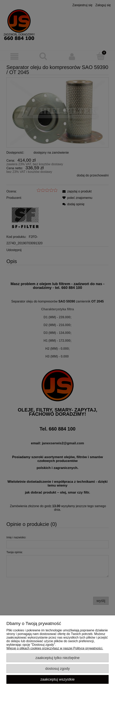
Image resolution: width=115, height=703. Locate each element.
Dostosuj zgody (57, 668)
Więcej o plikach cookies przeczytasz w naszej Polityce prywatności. (54, 648)
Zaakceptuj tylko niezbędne (57, 658)
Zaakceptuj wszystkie (57, 679)
